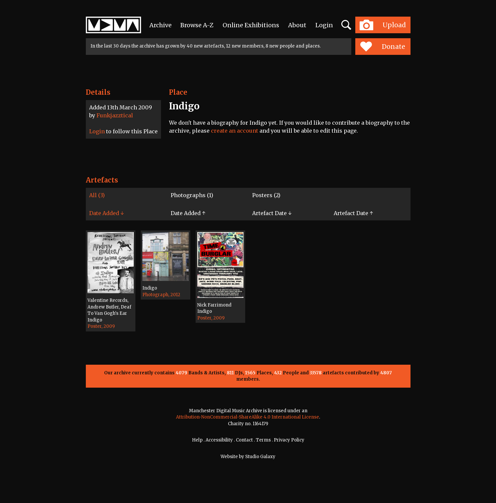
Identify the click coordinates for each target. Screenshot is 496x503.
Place (178, 92)
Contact (244, 440)
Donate (382, 47)
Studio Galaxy (260, 456)
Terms (263, 440)
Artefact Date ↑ (353, 213)
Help (197, 440)
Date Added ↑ (188, 213)
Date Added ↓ (106, 213)
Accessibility (219, 440)
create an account (234, 130)
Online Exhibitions (251, 25)
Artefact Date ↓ (271, 213)
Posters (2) (266, 195)
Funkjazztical (114, 115)
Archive (160, 25)
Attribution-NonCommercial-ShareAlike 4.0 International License (247, 417)
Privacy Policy (289, 440)
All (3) (97, 195)
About (297, 25)
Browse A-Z (197, 25)
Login (324, 25)
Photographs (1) (192, 195)
